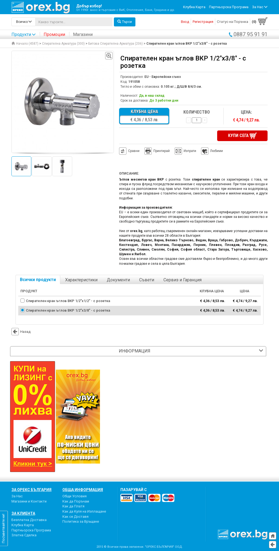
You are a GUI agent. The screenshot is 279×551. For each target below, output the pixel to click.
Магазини (83, 34)
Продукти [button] (23, 34)
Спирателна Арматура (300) (63, 43)
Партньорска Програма (228, 7)
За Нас (17, 496)
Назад (21, 331)
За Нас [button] (260, 7)
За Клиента (23, 513)
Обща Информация (82, 490)
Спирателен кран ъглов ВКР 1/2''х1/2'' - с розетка (68, 301)
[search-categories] (23, 21)
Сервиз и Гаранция (182, 279)
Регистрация (203, 22)
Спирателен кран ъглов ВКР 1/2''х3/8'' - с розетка (68, 310)
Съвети (146, 279)
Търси (124, 22)
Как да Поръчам (75, 501)
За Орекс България (31, 490)
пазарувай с (133, 490)
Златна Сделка (24, 535)
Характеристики (81, 279)
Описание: (129, 173)
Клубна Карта (194, 7)
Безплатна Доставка (29, 520)
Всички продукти (38, 279)
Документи (118, 279)
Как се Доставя (75, 517)
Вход (185, 22)
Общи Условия (74, 496)
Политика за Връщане (80, 521)
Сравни (134, 151)
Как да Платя (73, 506)
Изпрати (190, 151)
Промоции (54, 34)
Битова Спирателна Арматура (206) (115, 43)
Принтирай (157, 151)
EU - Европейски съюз (162, 77)
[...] (74, 21)
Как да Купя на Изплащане (84, 511)
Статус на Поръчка (232, 22)
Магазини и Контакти (29, 501)
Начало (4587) (24, 43)
